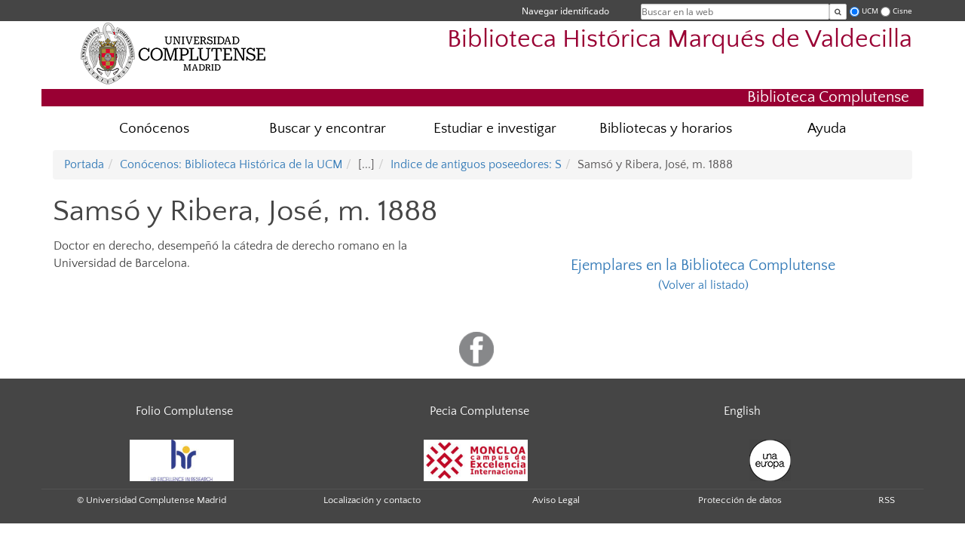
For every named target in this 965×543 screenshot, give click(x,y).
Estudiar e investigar (494, 129)
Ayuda (826, 129)
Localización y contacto (372, 500)
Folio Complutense (184, 411)
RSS (886, 500)
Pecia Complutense (479, 411)
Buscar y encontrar (327, 129)
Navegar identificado (565, 11)
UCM (870, 11)
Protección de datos (740, 500)
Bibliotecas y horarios (665, 129)
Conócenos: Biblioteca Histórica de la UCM (231, 164)
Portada (84, 164)
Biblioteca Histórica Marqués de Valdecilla (679, 40)
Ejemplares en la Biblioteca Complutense (703, 265)
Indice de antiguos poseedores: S (476, 164)
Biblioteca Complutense (828, 97)
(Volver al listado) (703, 285)
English (742, 411)
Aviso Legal (556, 500)
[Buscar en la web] (838, 12)
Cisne (902, 11)
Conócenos (154, 129)
